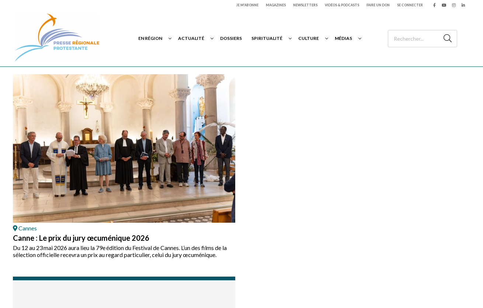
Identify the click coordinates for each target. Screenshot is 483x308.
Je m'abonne (247, 5)
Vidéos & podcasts (342, 5)
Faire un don (378, 5)
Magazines (276, 5)
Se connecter (410, 5)
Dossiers (231, 38)
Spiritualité (266, 38)
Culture (308, 38)
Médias (343, 38)
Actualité (191, 38)
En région (150, 38)
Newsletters (305, 5)
